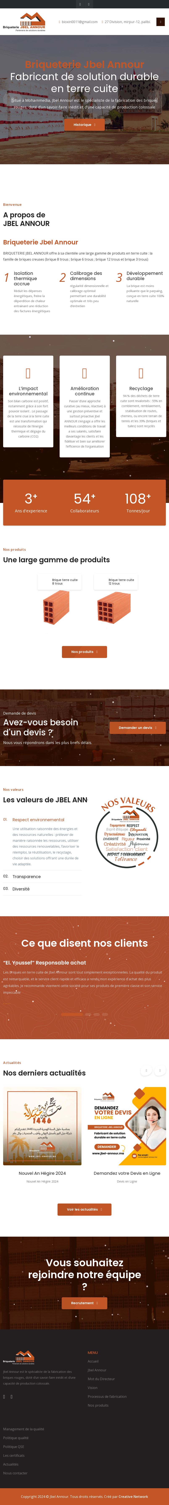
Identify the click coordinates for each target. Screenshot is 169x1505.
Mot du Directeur (101, 1379)
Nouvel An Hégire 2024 (42, 1173)
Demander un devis (137, 727)
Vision (92, 1387)
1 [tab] (72, 1015)
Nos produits (84, 651)
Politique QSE (13, 1446)
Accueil (93, 1361)
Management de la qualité (23, 1429)
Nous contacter (15, 1473)
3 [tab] (96, 1015)
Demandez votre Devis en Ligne (127, 1173)
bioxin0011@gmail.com (80, 22)
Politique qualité (16, 1438)
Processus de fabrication (107, 1396)
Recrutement (84, 1303)
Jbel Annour (97, 1370)
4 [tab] (105, 1015)
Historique (85, 124)
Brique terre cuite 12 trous (121, 582)
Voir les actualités (84, 1209)
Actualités (10, 1464)
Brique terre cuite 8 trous (65, 582)
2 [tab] (88, 1015)
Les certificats (14, 1455)
